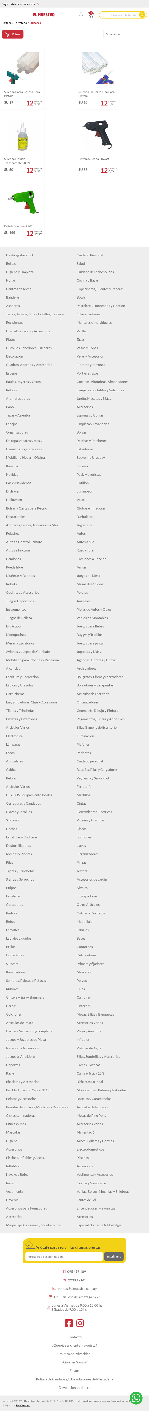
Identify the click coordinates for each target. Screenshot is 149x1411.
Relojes (11, 390)
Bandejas (13, 297)
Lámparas (13, 744)
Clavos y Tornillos (19, 812)
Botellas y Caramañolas (94, 1099)
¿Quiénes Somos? (74, 1362)
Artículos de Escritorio (93, 694)
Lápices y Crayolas (19, 685)
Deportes (13, 1065)
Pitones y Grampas (91, 820)
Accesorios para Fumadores (26, 1208)
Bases (81, 938)
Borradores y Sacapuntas (95, 685)
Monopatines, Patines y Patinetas (101, 1090)
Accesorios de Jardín (92, 879)
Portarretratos (87, 373)
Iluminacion (14, 466)
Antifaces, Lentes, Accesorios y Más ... (33, 525)
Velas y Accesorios (90, 356)
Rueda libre (85, 550)
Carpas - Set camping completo (29, 1031)
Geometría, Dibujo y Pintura (97, 710)
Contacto (75, 1337)
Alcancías (13, 668)
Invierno (83, 466)
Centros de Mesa (18, 289)
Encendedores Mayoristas (96, 1208)
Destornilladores (18, 845)
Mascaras (84, 972)
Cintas (81, 803)
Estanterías (85, 449)
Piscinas (83, 1157)
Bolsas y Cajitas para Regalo (26, 508)
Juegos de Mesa (88, 575)
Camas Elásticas (88, 1065)
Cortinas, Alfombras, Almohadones (102, 381)
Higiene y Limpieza (20, 272)
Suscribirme (114, 1256)
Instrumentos (16, 609)
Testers (82, 871)
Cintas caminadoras (20, 1115)
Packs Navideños (18, 483)
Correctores (15, 955)
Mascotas (13, 1132)
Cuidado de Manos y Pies (95, 272)
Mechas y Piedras (19, 854)
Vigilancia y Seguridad (93, 778)
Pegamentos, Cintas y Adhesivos (101, 719)
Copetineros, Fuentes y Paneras (100, 289)
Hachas (11, 829)
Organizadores (17, 432)
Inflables (83, 1039)
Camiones (13, 559)
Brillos (11, 947)
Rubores (12, 989)
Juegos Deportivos (20, 601)
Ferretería (20, 23)
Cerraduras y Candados (23, 803)
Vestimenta (14, 1191)
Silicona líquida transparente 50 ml (17, 160)
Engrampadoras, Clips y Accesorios (31, 702)
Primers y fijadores (90, 964)
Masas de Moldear (90, 584)
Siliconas (12, 820)
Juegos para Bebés (90, 626)
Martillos (83, 795)
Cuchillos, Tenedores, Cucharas (29, 348)
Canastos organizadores (24, 449)
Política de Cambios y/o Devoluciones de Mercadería (74, 1379)
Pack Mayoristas (89, 474)
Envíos (74, 1370)
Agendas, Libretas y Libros (96, 660)
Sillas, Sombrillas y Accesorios (98, 1056)
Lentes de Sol (86, 1200)
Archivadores (86, 668)
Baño (10, 407)
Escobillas (13, 896)
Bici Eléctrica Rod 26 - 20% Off (28, 1090)
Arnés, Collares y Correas (95, 1141)
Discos (82, 829)
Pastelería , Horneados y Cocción (101, 306)
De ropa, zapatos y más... (24, 440)
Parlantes (84, 753)
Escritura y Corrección (22, 677)
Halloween (14, 499)
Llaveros (12, 1200)
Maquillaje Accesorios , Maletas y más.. (34, 1225)
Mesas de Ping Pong (91, 1115)
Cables (11, 769)
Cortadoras (14, 904)
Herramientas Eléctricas (94, 812)
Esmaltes (12, 930)
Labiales (83, 930)
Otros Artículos (88, 904)
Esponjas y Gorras (90, 415)
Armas (81, 567)
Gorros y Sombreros (91, 1183)
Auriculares (14, 761)
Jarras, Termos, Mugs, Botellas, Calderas (35, 314)
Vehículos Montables (92, 618)
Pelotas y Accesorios (21, 1099)
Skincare (12, 964)
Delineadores (86, 955)
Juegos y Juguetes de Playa (26, 1039)
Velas (81, 499)
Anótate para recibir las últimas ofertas (63, 1245)
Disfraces (13, 491)
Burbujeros (85, 516)
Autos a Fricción (18, 550)
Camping (83, 997)
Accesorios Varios (90, 1023)
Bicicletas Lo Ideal (90, 1082)
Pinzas (81, 862)
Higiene (11, 1141)
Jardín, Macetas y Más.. (94, 398)
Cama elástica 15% (90, 1073)
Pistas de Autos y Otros (94, 609)
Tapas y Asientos (18, 415)
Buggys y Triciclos (89, 634)
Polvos (82, 980)
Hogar (10, 280)
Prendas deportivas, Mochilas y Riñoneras (37, 1107)
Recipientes (14, 322)
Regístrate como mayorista (20, 4)
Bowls (81, 297)
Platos (11, 339)
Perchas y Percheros (92, 440)
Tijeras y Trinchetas (20, 710)
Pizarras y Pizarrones (21, 719)
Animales (83, 601)
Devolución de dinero (74, 1387)
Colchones (14, 1014)
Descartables (15, 516)
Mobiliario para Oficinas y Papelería (32, 660)
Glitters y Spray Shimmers (25, 997)
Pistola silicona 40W (18, 226)
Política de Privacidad (74, 1354)
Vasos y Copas (87, 348)
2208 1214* (74, 1280)
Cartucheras (15, 694)
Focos (10, 753)
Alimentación (86, 1132)
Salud (81, 263)
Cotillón (83, 483)
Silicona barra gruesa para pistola (22, 94)
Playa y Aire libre (89, 1031)
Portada (7, 23)
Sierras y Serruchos (20, 879)
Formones (84, 837)
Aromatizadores (18, 398)
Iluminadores (16, 972)
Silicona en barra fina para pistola (96, 94)
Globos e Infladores (91, 508)
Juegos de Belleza (19, 618)
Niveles (82, 888)
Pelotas (82, 592)
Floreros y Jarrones (91, 364)
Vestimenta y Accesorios (95, 1174)
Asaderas (13, 306)
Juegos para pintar (90, 643)
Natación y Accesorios (22, 1048)
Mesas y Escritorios (20, 643)
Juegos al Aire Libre (20, 1056)
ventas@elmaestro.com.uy (75, 1288)
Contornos (85, 947)
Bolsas (81, 432)
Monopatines (16, 634)
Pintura (11, 913)
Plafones (83, 744)
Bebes (10, 921)
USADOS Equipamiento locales (29, 795)
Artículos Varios (18, 727)
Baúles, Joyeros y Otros (23, 381)
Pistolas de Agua (89, 1048)
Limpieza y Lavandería (93, 424)
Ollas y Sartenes (88, 314)
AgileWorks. (23, 1405)
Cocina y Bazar (87, 280)
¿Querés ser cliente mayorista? (74, 1345)
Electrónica (14, 736)
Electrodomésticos (90, 1149)
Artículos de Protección (94, 1107)
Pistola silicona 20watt (93, 159)
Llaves (81, 845)
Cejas (81, 989)
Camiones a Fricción (91, 559)
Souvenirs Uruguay (91, 457)
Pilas (9, 862)
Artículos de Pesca (19, 1023)
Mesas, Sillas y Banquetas (95, 1014)
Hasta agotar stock (20, 255)
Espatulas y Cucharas (21, 837)
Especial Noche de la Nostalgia (99, 1225)
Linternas (84, 1006)
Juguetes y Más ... (89, 651)
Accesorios (85, 407)
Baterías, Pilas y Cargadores (97, 769)
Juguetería (84, 525)
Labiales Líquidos (18, 938)
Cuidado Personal (90, 255)
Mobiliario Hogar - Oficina (25, 457)
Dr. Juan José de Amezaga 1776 (74, 1297)
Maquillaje (84, 921)
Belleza (11, 263)
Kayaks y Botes (17, 1174)
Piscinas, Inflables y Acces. (25, 1157)
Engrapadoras (87, 896)
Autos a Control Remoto (24, 542)
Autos (81, 533)
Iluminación (85, 736)
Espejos (11, 373)
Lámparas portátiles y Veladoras (100, 390)
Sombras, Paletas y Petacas (26, 980)
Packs (10, 1073)
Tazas (81, 339)
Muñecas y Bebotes (20, 575)
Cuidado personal (90, 761)
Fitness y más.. (16, 1124)
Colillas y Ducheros (91, 913)
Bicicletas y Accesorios (22, 1082)
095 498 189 (74, 1271)
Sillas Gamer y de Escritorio (97, 727)
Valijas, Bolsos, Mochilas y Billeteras (103, 1191)
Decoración (14, 356)
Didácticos (14, 626)
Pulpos (11, 888)
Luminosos (85, 491)
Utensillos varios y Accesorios (28, 331)
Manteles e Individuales (94, 322)
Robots (11, 584)
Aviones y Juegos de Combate (28, 651)
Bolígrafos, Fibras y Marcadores (100, 677)
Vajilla (81, 331)
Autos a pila (85, 542)
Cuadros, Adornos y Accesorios (29, 364)
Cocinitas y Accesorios (22, 592)
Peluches (12, 533)
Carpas (11, 1006)
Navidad (12, 474)
